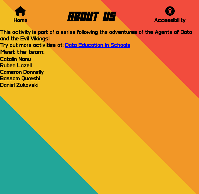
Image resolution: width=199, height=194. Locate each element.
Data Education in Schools (97, 45)
